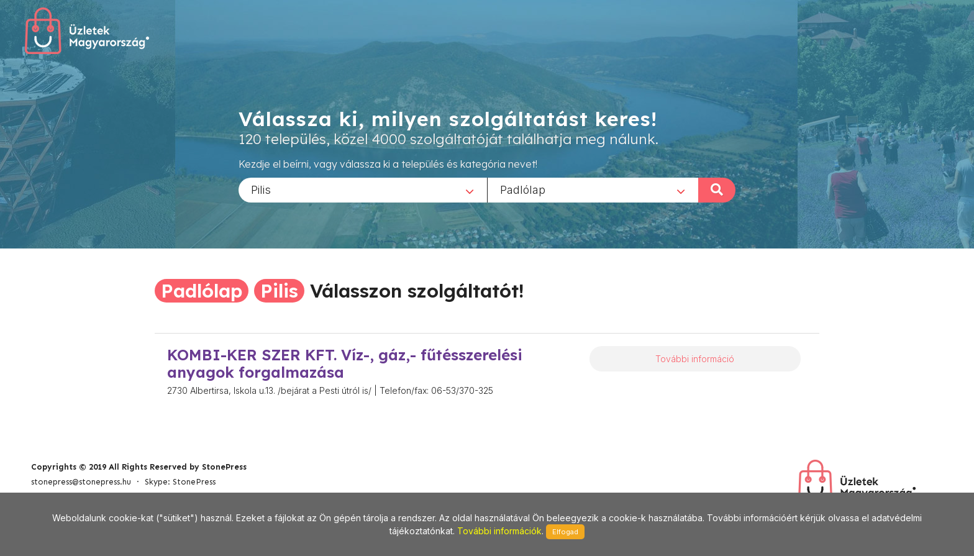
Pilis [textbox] (261, 189)
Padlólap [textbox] (522, 189)
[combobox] (363, 189)
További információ (694, 358)
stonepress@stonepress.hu (81, 481)
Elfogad (565, 531)
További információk (499, 531)
